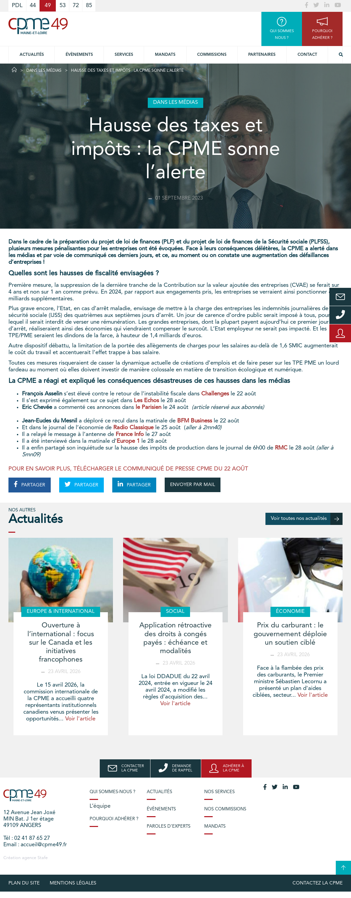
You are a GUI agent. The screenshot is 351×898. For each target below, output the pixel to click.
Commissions (212, 55)
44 (33, 5)
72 (76, 5)
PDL (17, 5)
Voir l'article (80, 719)
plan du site (24, 883)
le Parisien (148, 407)
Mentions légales (73, 883)
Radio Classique (133, 428)
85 (89, 5)
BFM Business (194, 421)
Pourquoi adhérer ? (114, 819)
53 (63, 5)
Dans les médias (44, 71)
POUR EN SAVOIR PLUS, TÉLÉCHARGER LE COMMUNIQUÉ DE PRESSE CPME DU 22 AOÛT (128, 469)
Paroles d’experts (168, 826)
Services (124, 55)
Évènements (79, 55)
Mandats (165, 55)
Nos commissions (225, 809)
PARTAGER (29, 484)
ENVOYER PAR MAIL (192, 484)
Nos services (219, 792)
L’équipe (100, 806)
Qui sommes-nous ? (112, 792)
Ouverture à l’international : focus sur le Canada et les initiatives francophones (60, 642)
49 (48, 5)
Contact (307, 55)
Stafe (43, 858)
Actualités (32, 55)
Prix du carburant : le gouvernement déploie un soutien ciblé (290, 634)
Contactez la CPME (317, 883)
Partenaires (262, 55)
